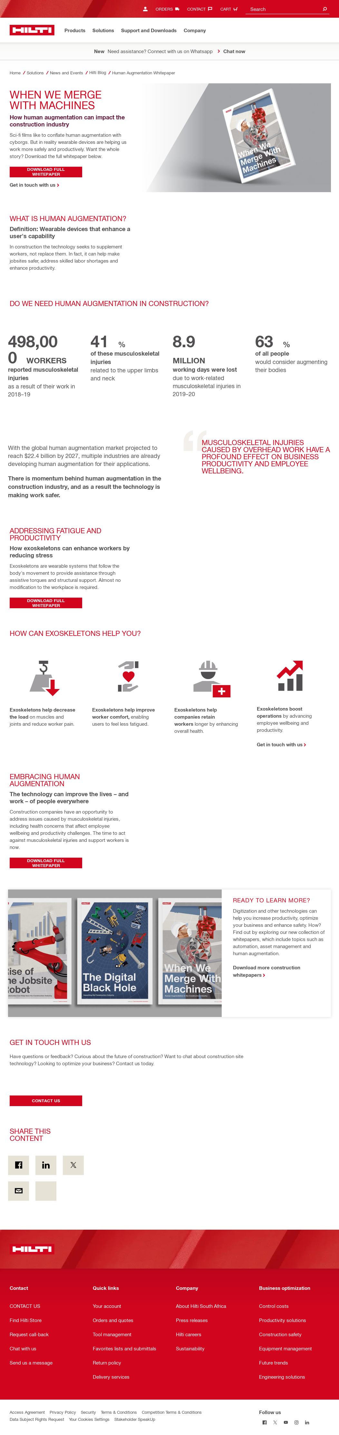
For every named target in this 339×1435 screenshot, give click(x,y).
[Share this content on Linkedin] (45, 1165)
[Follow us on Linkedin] (307, 1422)
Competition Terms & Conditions (172, 1412)
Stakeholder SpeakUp (134, 1419)
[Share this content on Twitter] (73, 1165)
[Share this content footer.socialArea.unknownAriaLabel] (45, 1191)
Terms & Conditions (119, 1412)
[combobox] (287, 9)
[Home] (32, 30)
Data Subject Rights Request (37, 1419)
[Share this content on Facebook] (18, 1165)
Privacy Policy (63, 1412)
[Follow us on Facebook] (264, 1422)
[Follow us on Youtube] (285, 1422)
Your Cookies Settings (89, 1419)
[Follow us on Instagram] (296, 1422)
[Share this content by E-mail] (18, 1191)
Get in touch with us (280, 744)
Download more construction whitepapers (266, 971)
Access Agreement (27, 1412)
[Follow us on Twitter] (275, 1422)
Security (88, 1412)
